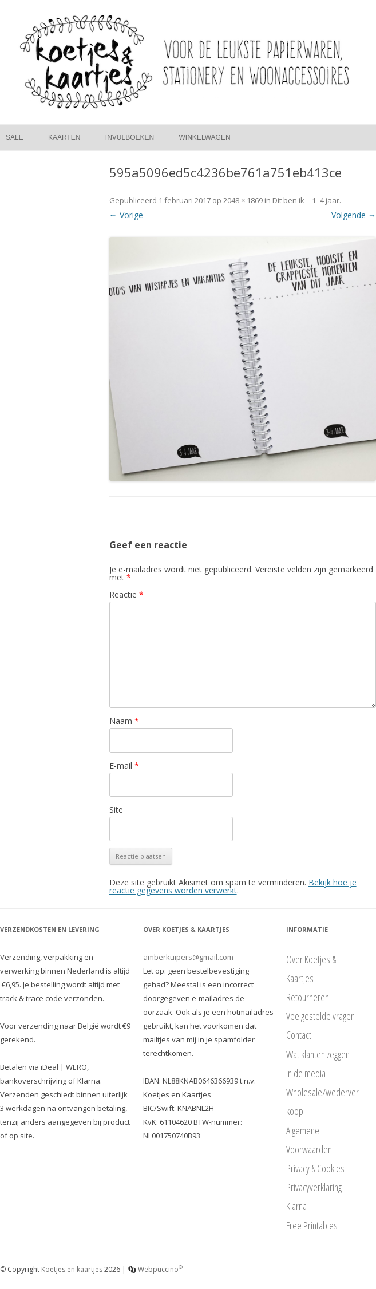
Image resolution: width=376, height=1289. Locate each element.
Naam (124, 720)
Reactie (126, 594)
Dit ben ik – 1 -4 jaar (305, 200)
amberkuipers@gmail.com (188, 957)
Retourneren (307, 997)
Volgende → (353, 214)
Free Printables (312, 1225)
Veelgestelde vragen (320, 1016)
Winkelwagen (205, 137)
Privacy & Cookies (315, 1168)
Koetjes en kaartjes (71, 1269)
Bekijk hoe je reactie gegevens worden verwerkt (233, 886)
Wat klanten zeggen (318, 1054)
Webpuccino (155, 1269)
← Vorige (126, 214)
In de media (306, 1073)
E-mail (124, 765)
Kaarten (64, 137)
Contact (298, 1035)
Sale (14, 137)
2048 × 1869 (243, 200)
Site (116, 809)
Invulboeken (129, 137)
